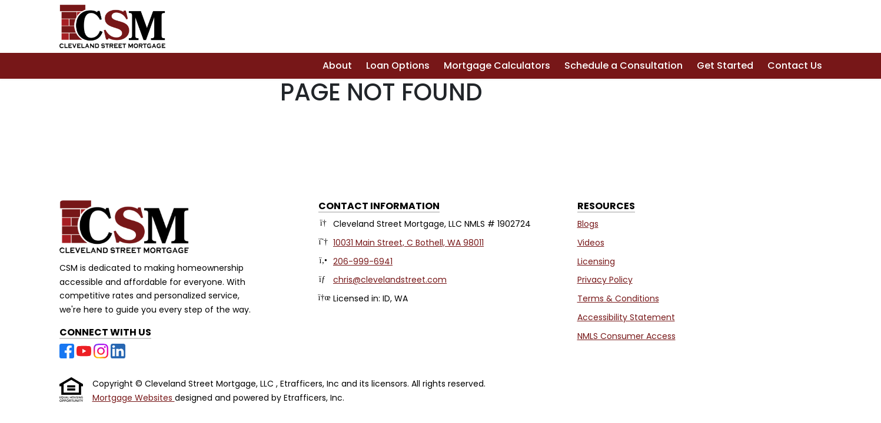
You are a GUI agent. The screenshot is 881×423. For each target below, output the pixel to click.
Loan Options (398, 65)
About (337, 65)
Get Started (725, 65)
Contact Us (794, 65)
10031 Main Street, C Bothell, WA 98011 (408, 243)
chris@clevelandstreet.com (390, 280)
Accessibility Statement (626, 317)
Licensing (596, 261)
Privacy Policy (605, 280)
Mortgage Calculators (497, 65)
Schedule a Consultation (623, 65)
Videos (590, 243)
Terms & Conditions (618, 298)
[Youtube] (85, 350)
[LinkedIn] (118, 350)
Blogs (588, 224)
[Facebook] (68, 350)
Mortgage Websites (133, 398)
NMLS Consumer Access (626, 336)
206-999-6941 (363, 261)
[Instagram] (102, 350)
